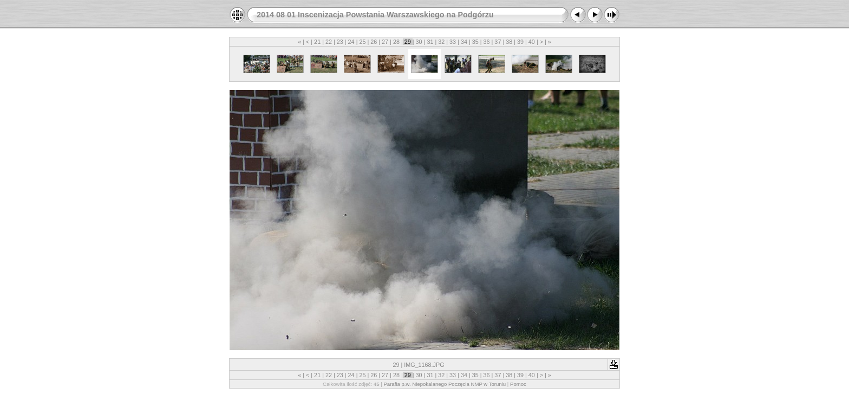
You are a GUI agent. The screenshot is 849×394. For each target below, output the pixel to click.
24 (351, 41)
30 (419, 41)
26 (373, 41)
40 (532, 41)
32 (441, 41)
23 (340, 41)
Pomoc (518, 384)
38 (509, 41)
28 (396, 41)
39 (520, 41)
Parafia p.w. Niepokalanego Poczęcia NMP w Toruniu (444, 384)
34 (464, 41)
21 (317, 41)
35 (475, 41)
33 (453, 41)
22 (329, 41)
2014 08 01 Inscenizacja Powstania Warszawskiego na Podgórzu (375, 14)
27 (385, 41)
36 (487, 41)
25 (362, 41)
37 (497, 41)
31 (430, 41)
